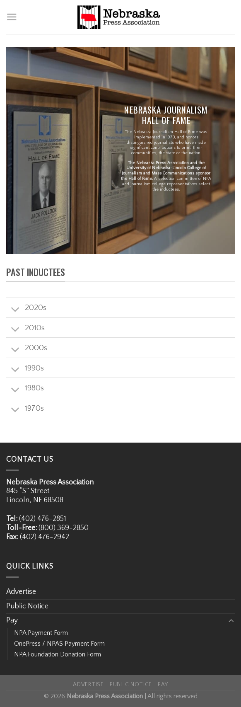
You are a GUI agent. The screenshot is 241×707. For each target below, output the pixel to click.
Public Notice (27, 606)
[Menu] (11, 17)
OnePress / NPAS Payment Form (59, 643)
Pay (12, 620)
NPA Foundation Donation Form (57, 654)
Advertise (21, 592)
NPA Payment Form (41, 633)
